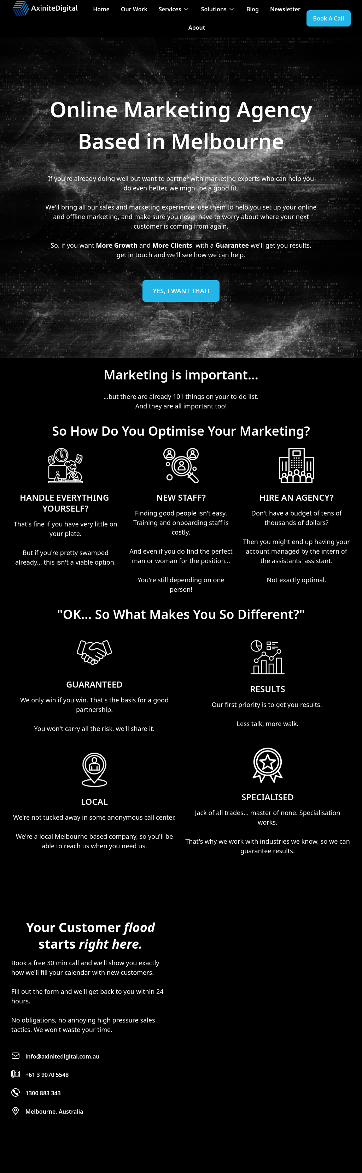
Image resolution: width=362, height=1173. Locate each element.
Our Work (134, 9)
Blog (252, 9)
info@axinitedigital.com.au (62, 1056)
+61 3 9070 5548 (47, 1075)
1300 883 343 (43, 1093)
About (196, 27)
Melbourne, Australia (54, 1111)
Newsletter (285, 9)
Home (101, 9)
